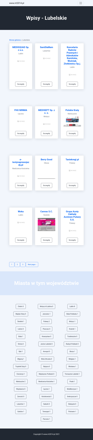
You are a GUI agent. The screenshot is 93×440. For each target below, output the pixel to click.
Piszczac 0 (46, 329)
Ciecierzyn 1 (21, 374)
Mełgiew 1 (72, 359)
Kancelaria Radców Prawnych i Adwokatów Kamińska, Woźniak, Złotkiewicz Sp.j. (72, 55)
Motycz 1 (72, 321)
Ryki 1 (21, 351)
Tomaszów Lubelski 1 (72, 374)
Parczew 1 (46, 419)
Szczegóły (20, 84)
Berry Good (46, 159)
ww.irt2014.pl (16, 3)
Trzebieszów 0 (72, 336)
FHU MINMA (20, 110)
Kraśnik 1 (72, 329)
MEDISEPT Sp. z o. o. (46, 111)
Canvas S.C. (46, 211)
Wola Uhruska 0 (46, 359)
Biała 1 (20, 336)
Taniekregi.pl (72, 159)
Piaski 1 (72, 381)
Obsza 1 (72, 351)
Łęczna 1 (46, 389)
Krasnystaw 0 (46, 336)
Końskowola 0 (46, 396)
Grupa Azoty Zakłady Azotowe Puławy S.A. (72, 215)
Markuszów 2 (20, 381)
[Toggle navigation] (81, 3)
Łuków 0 (21, 329)
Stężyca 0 (46, 366)
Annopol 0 (46, 351)
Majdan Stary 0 (21, 314)
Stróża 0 (21, 344)
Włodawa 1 (72, 366)
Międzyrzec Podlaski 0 (46, 374)
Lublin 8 (72, 306)
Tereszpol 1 (46, 411)
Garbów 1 (20, 411)
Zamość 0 (20, 396)
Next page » (32, 264)
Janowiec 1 (46, 314)
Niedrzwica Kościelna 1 (47, 381)
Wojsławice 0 (20, 389)
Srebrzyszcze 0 (72, 396)
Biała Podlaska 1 (72, 314)
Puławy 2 (46, 321)
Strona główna (15, 40)
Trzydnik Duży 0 (20, 366)
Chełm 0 (21, 306)
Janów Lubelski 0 (46, 344)
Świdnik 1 (20, 321)
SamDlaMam (46, 47)
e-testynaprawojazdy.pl (20, 162)
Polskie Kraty (72, 110)
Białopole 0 (72, 404)
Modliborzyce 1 (72, 389)
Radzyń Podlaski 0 (72, 344)
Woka (21, 211)
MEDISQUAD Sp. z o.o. (20, 48)
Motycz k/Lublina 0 (46, 306)
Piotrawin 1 (72, 411)
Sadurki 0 (46, 404)
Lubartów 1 (21, 404)
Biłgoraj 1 (21, 359)
